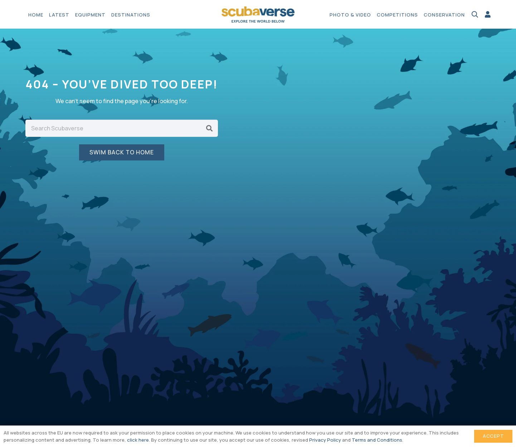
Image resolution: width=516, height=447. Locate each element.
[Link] (488, 14)
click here (138, 440)
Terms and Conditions (377, 440)
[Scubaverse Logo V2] (258, 14)
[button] (475, 14)
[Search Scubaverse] (121, 128)
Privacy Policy (325, 440)
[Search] (209, 128)
